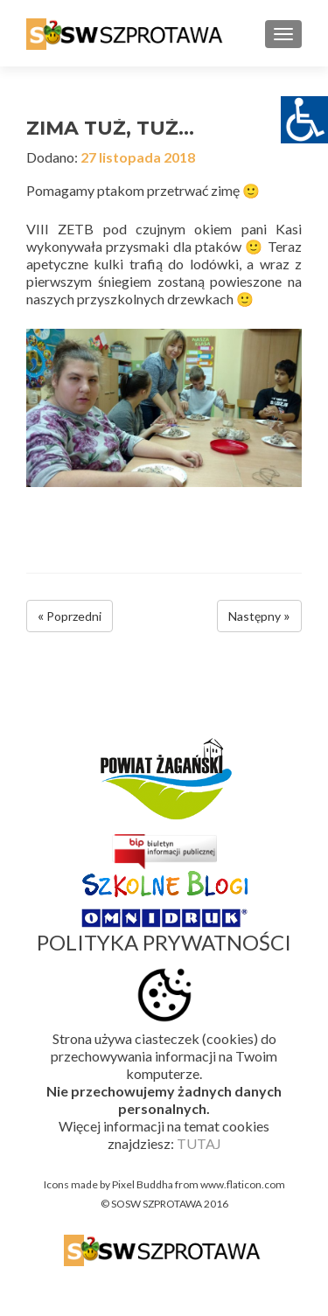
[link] (127, 33)
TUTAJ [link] (199, 1143)
